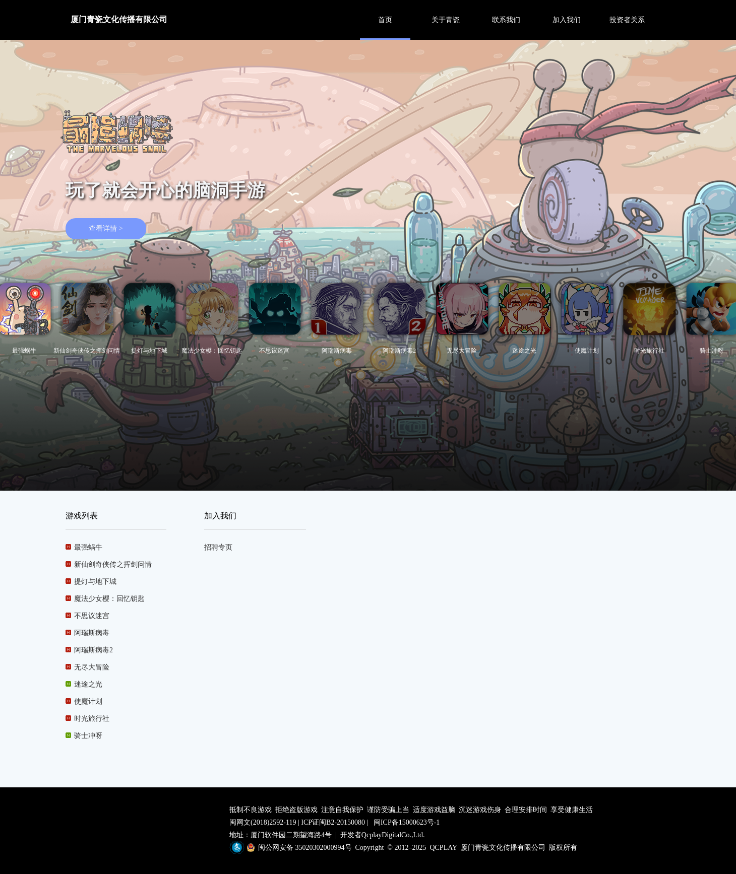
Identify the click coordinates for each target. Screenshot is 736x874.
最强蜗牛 (84, 547)
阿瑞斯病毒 (87, 633)
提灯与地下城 (91, 581)
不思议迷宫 (87, 616)
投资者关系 (627, 20)
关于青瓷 (446, 20)
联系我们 (506, 20)
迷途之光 (84, 684)
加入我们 (567, 20)
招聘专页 (218, 547)
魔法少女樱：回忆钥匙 (105, 598)
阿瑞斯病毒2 (89, 650)
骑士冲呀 (84, 735)
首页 (385, 20)
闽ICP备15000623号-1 (407, 822)
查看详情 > (105, 228)
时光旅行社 (87, 718)
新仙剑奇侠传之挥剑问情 (109, 564)
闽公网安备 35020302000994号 (305, 847)
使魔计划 (84, 701)
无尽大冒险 (87, 667)
